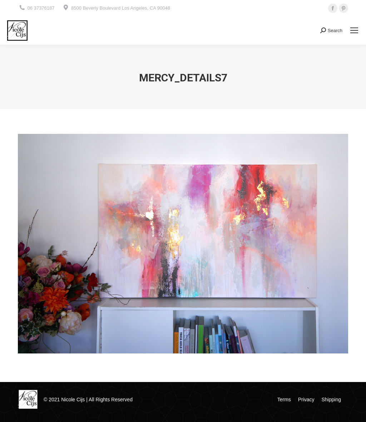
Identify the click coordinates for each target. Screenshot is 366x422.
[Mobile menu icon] (354, 30)
